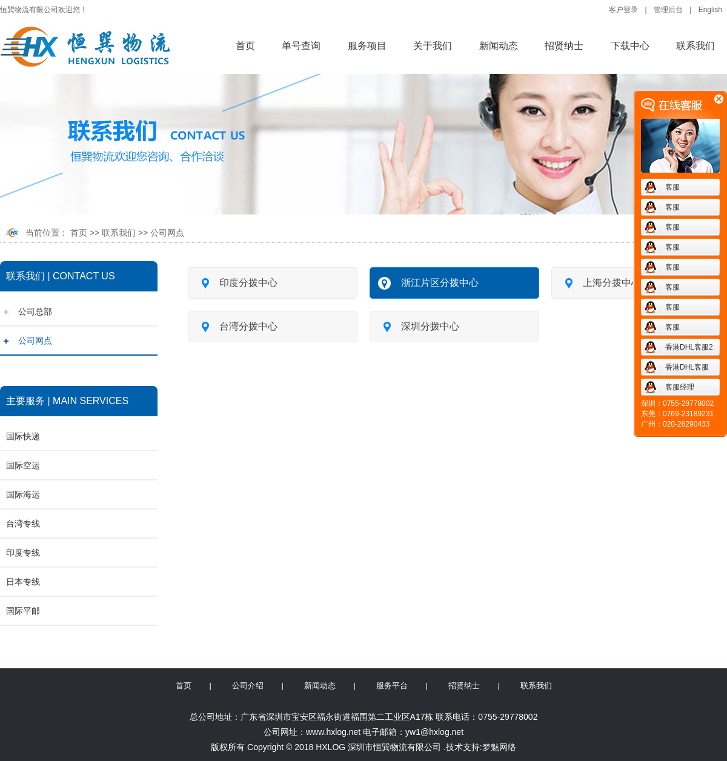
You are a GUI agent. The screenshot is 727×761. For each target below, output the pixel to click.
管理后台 (668, 9)
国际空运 (23, 465)
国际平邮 (23, 611)
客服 (672, 187)
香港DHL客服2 (689, 347)
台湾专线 (23, 523)
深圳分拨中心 (418, 325)
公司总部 (35, 311)
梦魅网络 (499, 747)
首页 (245, 46)
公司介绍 (248, 685)
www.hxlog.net (333, 732)
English (710, 9)
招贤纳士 (564, 46)
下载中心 (630, 46)
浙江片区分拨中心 (428, 282)
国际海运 (23, 494)
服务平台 (392, 685)
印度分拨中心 (236, 282)
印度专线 (23, 552)
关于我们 (432, 46)
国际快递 (23, 436)
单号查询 (301, 46)
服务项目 (367, 46)
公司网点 (167, 233)
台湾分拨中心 (236, 325)
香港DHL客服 (687, 367)
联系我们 (695, 46)
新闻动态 (498, 46)
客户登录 (623, 9)
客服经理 (679, 387)
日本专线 (23, 582)
